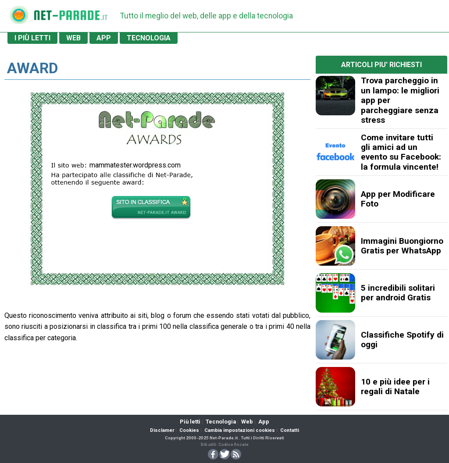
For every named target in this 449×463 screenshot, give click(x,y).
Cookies (189, 430)
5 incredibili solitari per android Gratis (398, 293)
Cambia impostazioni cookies (239, 430)
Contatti (289, 430)
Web (247, 421)
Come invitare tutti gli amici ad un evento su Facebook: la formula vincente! (401, 152)
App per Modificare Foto (398, 199)
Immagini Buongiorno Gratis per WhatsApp (402, 246)
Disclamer (162, 430)
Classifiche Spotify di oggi (402, 339)
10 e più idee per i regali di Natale (395, 386)
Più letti (190, 421)
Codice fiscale (233, 444)
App (263, 421)
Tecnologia (221, 421)
